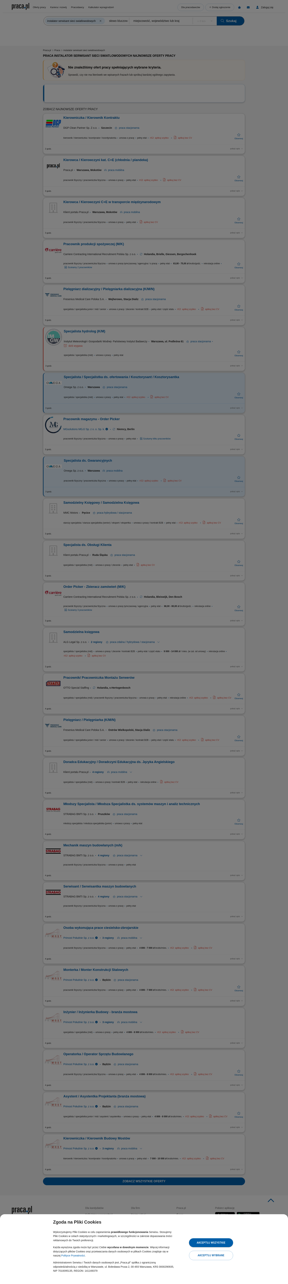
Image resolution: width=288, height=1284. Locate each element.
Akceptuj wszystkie (211, 1242)
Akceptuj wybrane (211, 1255)
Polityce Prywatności (73, 1255)
